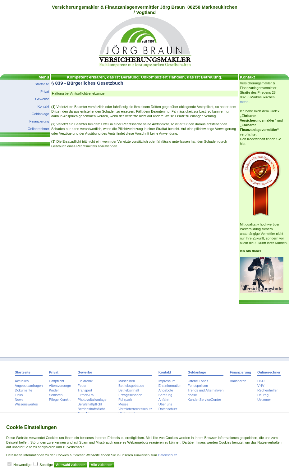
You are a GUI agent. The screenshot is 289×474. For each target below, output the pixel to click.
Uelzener (264, 399)
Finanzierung (39, 121)
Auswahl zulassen (70, 465)
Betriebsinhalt (128, 390)
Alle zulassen (101, 465)
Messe (123, 404)
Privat (44, 91)
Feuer (82, 385)
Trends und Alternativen (206, 390)
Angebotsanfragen (29, 385)
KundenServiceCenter (204, 399)
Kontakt (43, 106)
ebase (192, 395)
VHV (260, 385)
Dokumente (23, 390)
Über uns (165, 404)
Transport (85, 390)
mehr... (245, 102)
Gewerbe (42, 99)
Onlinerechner (38, 129)
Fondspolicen (198, 385)
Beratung (165, 395)
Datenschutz (167, 409)
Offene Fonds (198, 381)
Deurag (262, 395)
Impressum (166, 381)
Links (19, 395)
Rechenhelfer (267, 390)
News (19, 399)
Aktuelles (22, 381)
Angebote (165, 390)
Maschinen (126, 381)
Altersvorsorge (60, 385)
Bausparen (238, 381)
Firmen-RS (86, 395)
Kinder (54, 390)
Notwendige (22, 465)
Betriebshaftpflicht (91, 409)
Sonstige (46, 465)
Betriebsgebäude (131, 385)
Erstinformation (169, 385)
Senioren (55, 395)
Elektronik (85, 381)
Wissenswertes (26, 404)
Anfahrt (163, 399)
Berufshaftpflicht (90, 404)
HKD (260, 381)
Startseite (42, 84)
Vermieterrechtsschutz (135, 409)
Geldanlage (40, 114)
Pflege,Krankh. (60, 399)
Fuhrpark (125, 399)
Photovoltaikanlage (92, 399)
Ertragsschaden (130, 395)
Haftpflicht (56, 381)
